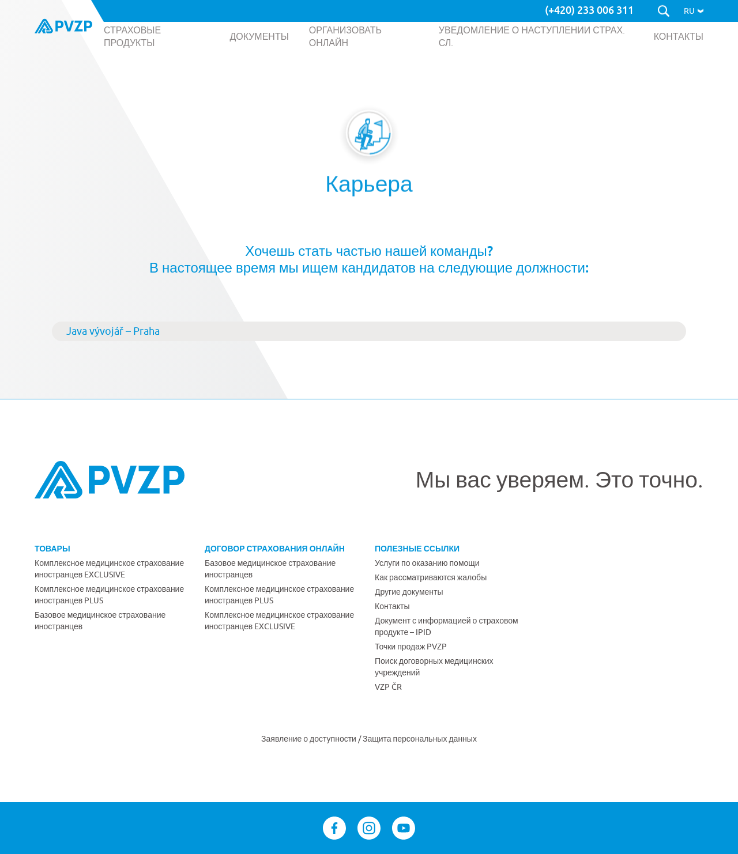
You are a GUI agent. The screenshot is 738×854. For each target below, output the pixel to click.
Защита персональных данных (420, 738)
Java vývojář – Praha (113, 331)
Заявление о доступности (309, 738)
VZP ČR (388, 686)
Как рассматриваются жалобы (431, 577)
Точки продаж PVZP (411, 646)
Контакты (392, 606)
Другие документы (409, 591)
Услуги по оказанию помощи (427, 563)
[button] (693, 11)
